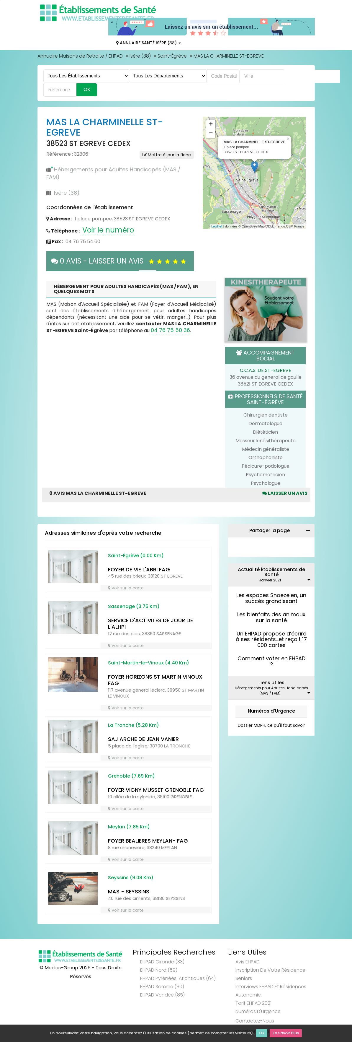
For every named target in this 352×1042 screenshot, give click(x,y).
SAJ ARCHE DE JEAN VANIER (143, 739)
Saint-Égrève (172, 56)
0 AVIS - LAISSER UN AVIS (120, 261)
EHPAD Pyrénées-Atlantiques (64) (178, 978)
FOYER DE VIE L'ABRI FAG (139, 569)
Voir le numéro (108, 230)
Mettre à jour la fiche (167, 155)
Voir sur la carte (126, 588)
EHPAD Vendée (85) (162, 994)
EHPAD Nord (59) (158, 970)
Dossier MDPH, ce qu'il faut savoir (271, 725)
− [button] (211, 133)
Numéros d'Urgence (271, 711)
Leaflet (216, 226)
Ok (261, 1033)
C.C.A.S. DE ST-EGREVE (265, 370)
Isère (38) (140, 56)
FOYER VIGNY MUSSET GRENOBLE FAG (156, 790)
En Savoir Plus (286, 1033)
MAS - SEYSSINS (128, 891)
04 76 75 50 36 (170, 330)
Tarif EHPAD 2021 (253, 1003)
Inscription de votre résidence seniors (270, 974)
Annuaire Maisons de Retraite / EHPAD (80, 56)
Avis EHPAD (247, 961)
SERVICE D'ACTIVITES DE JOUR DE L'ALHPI (150, 624)
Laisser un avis (284, 493)
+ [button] (211, 124)
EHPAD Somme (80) (162, 986)
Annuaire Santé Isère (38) (148, 43)
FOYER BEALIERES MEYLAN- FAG (148, 840)
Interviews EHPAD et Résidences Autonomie (270, 990)
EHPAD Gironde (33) (162, 961)
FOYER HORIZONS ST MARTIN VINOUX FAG (155, 680)
